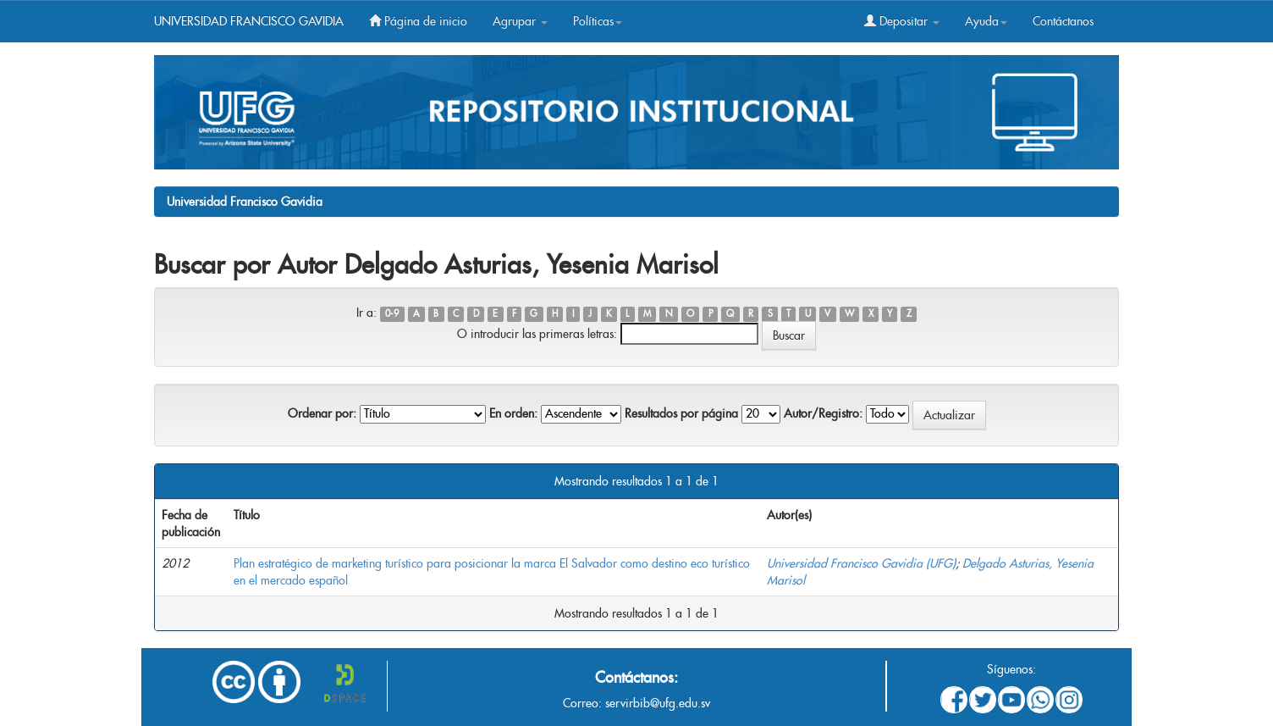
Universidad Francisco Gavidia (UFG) (861, 563)
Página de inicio (418, 21)
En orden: (513, 413)
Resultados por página (681, 413)
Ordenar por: (322, 413)
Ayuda (986, 21)
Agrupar (520, 21)
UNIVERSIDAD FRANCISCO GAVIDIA (249, 21)
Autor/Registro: (823, 413)
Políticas (597, 21)
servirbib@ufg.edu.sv (657, 703)
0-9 (392, 313)
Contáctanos (1063, 21)
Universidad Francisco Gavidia (244, 201)
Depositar (902, 21)
